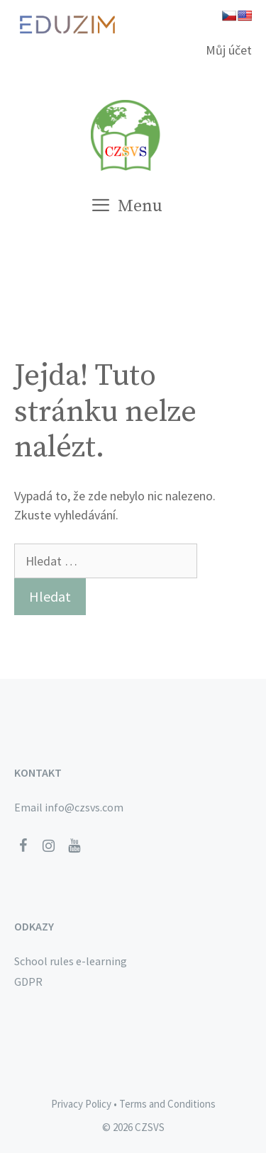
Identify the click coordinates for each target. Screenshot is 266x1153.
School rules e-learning (70, 961)
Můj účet (229, 50)
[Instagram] (48, 846)
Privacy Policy (81, 1103)
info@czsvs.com (84, 807)
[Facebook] (22, 846)
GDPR (28, 981)
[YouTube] (73, 846)
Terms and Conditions (167, 1103)
